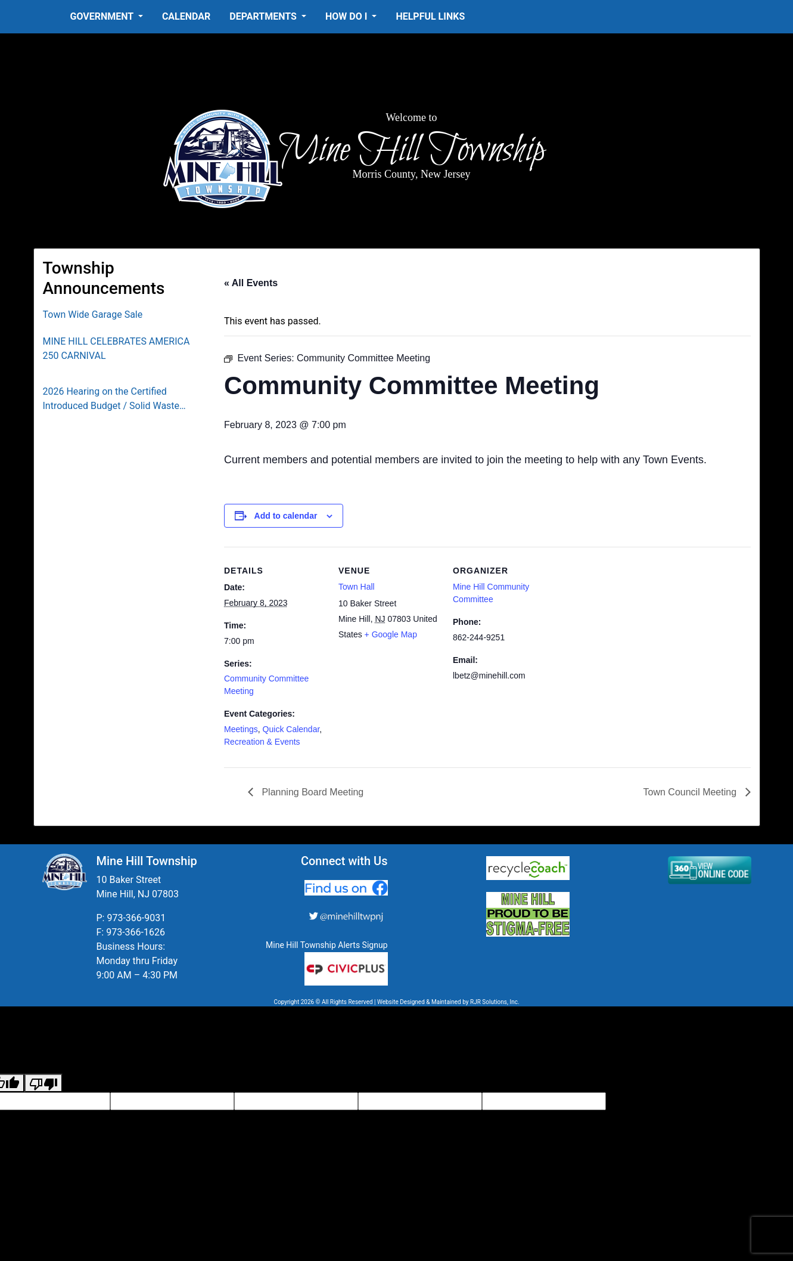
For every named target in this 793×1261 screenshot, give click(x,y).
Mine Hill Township (411, 150)
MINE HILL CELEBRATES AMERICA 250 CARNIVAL (116, 348)
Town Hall (356, 586)
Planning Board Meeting (311, 792)
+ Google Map (391, 634)
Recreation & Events (262, 741)
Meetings (241, 729)
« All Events (251, 283)
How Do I (347, 16)
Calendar (186, 16)
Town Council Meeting (691, 792)
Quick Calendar (291, 729)
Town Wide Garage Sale (93, 314)
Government (103, 16)
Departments (264, 16)
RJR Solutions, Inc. (495, 1002)
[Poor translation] (43, 1083)
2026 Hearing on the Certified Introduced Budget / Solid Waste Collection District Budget (111, 399)
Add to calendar (286, 515)
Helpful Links (430, 16)
